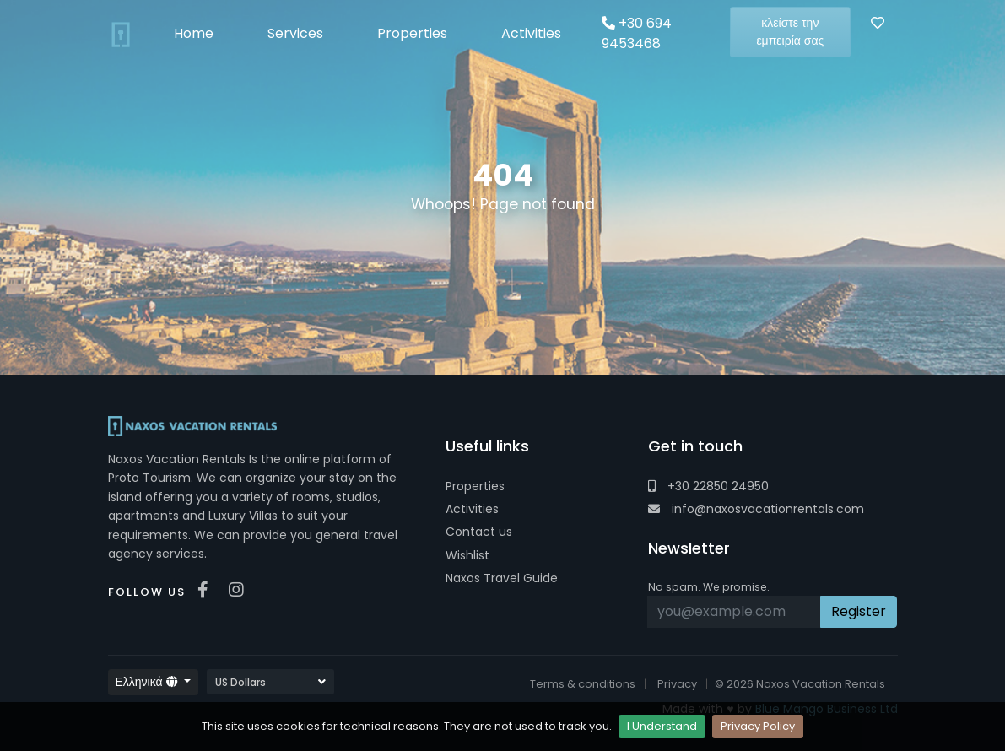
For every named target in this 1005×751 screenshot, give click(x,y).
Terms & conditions (582, 684)
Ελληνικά (148, 681)
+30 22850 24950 (708, 486)
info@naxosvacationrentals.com (756, 508)
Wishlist (467, 555)
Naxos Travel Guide (502, 578)
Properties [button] (412, 33)
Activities (472, 508)
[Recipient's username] (734, 612)
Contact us (479, 531)
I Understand (662, 726)
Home (193, 33)
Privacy (677, 684)
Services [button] (295, 33)
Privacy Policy (758, 726)
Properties (475, 486)
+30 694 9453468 (637, 33)
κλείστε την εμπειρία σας (790, 31)
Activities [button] (531, 33)
